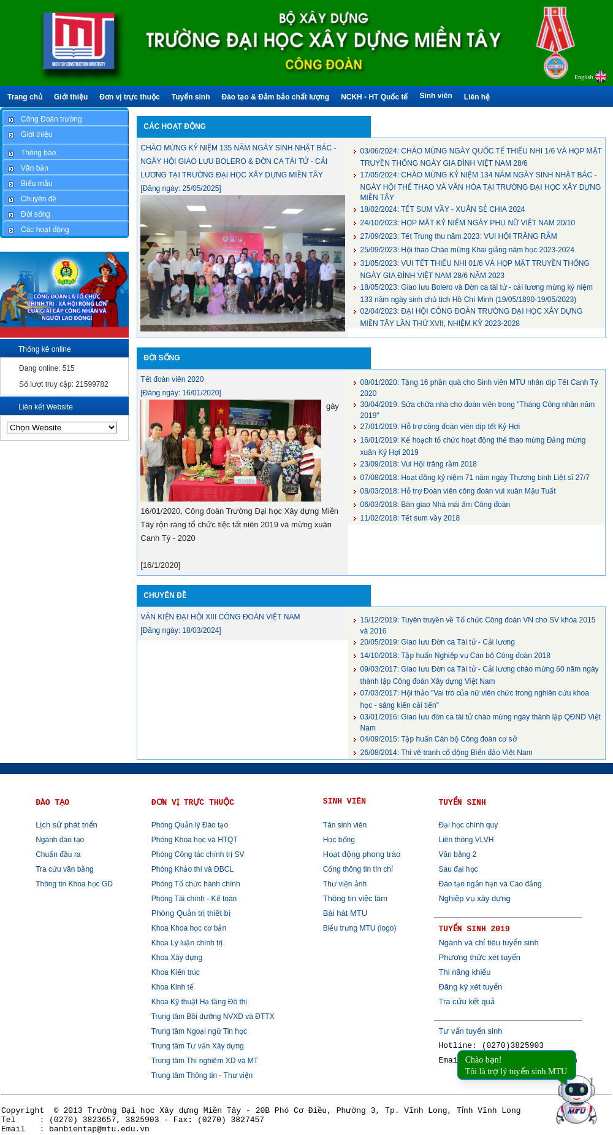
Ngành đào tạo (60, 839)
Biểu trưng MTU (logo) (360, 928)
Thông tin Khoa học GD (74, 884)
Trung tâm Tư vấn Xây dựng (197, 1046)
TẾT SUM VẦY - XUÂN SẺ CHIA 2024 (442, 209)
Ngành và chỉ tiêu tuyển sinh (488, 942)
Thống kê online (44, 349)
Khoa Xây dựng (176, 957)
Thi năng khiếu (464, 972)
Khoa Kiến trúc (175, 972)
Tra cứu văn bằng (65, 869)
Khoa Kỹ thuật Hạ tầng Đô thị (199, 1001)
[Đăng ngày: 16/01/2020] (180, 393)
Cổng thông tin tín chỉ (358, 869)
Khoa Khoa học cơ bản (188, 928)
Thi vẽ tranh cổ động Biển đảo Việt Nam (446, 752)
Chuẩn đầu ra (58, 854)
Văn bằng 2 (457, 854)
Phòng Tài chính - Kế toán (194, 898)
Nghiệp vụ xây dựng (474, 898)
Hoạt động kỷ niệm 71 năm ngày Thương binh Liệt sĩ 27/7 (475, 477)
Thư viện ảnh (345, 884)
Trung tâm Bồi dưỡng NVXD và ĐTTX (213, 1016)
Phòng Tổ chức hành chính (195, 884)
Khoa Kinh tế (172, 987)
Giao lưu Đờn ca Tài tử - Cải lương (437, 642)
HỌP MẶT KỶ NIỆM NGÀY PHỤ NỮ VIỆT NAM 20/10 (468, 223)
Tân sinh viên (345, 825)
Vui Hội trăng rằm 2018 (418, 464)
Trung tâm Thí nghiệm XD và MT (204, 1060)
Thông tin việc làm (355, 898)
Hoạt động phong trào (361, 854)
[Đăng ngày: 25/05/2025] (180, 188)
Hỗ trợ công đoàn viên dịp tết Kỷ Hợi (440, 426)
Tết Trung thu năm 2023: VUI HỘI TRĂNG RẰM (458, 236)
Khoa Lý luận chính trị (187, 943)
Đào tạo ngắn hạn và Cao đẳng (489, 884)
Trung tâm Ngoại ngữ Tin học (199, 1031)
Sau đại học (458, 869)
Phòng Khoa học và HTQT (194, 839)
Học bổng (339, 839)
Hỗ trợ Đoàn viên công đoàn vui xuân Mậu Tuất (458, 491)
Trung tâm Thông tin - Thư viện (202, 1075)
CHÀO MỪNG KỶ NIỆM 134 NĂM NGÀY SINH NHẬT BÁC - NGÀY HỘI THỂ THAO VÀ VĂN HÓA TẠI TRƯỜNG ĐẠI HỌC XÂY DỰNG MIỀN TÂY (480, 186)
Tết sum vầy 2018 (410, 518)
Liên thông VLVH (465, 839)
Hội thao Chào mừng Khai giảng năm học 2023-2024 (467, 250)
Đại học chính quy (468, 825)
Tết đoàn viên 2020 (172, 379)
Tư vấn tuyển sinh (470, 1031)
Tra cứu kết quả (466, 1001)
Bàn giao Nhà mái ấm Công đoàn (435, 504)
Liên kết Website (45, 407)
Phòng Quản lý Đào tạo (189, 825)
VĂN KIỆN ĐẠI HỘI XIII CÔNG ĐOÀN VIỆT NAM (220, 617)
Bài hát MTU (345, 913)
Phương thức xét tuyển (479, 957)
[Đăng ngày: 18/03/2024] (180, 630)
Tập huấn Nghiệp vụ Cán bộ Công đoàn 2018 (455, 655)
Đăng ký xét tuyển (470, 986)
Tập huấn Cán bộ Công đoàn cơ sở (438, 739)
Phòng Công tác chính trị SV (198, 854)
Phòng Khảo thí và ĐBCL (192, 869)
